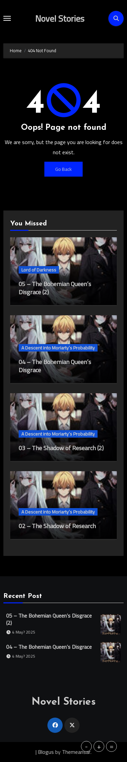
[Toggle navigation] (7, 18)
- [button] (86, 746)
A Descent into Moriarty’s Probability (58, 348)
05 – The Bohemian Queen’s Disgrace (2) (55, 288)
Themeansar (76, 752)
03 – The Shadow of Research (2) (61, 448)
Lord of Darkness (38, 270)
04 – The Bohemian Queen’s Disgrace (55, 366)
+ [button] (99, 746)
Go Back (63, 169)
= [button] (111, 746)
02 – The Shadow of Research (57, 526)
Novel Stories (59, 18)
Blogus (46, 752)
